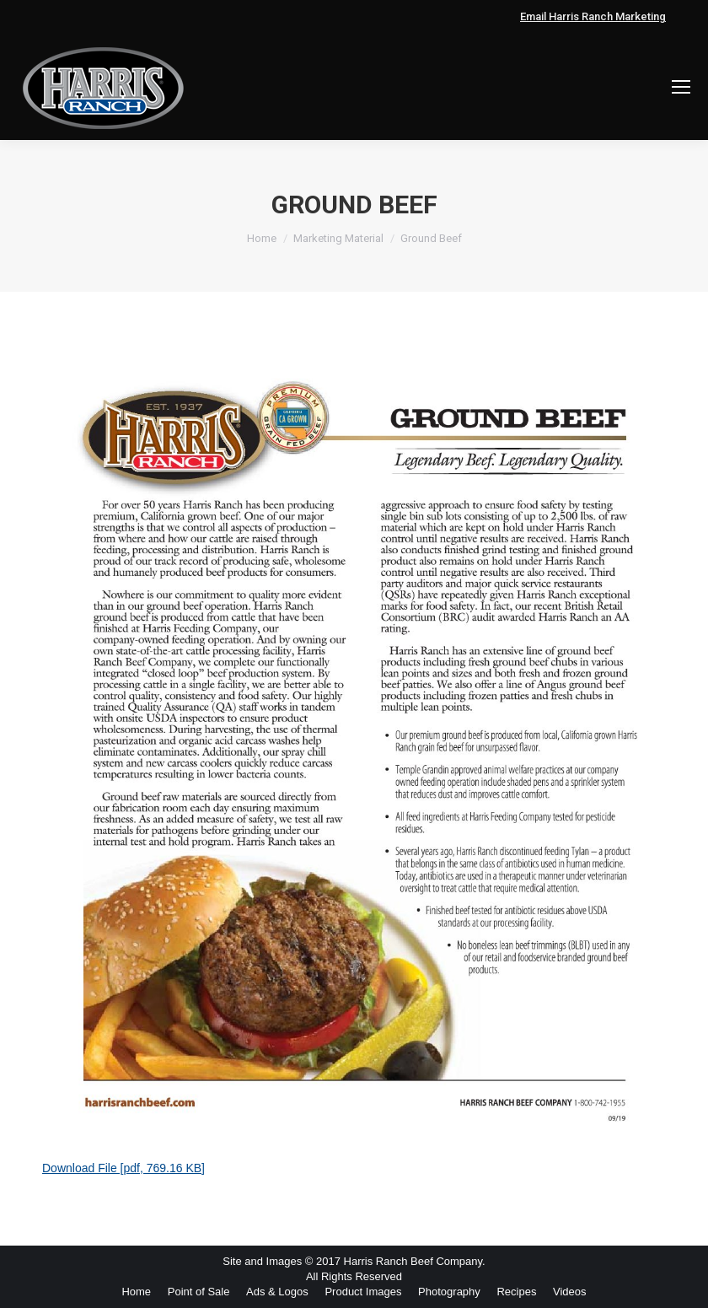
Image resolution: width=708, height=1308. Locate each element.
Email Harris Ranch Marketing (593, 16)
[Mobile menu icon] (681, 87)
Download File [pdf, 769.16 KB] (123, 1168)
